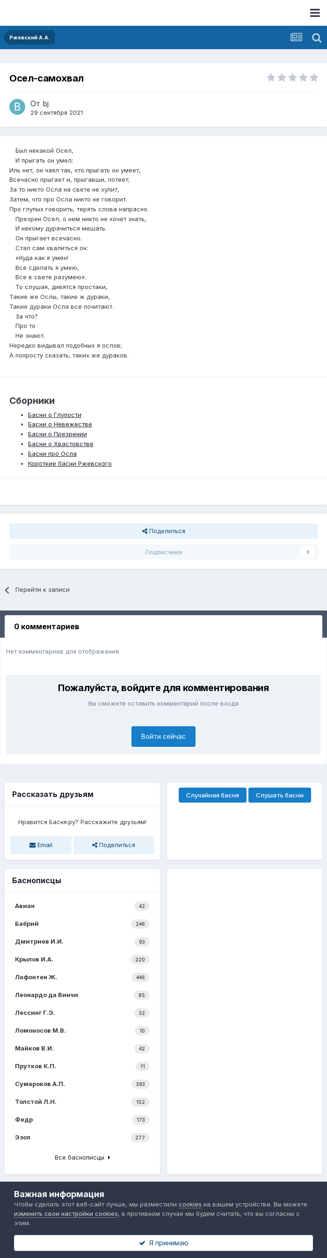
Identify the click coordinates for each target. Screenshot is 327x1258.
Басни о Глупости (54, 414)
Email (40, 845)
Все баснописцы (82, 1157)
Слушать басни (280, 795)
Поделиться (163, 531)
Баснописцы (36, 880)
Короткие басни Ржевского (70, 463)
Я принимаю (164, 1243)
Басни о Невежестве (60, 424)
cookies (190, 1204)
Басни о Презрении (57, 434)
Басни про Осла (52, 453)
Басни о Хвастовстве (61, 443)
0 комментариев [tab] (47, 626)
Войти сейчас (163, 736)
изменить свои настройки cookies (66, 1213)
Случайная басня (212, 795)
